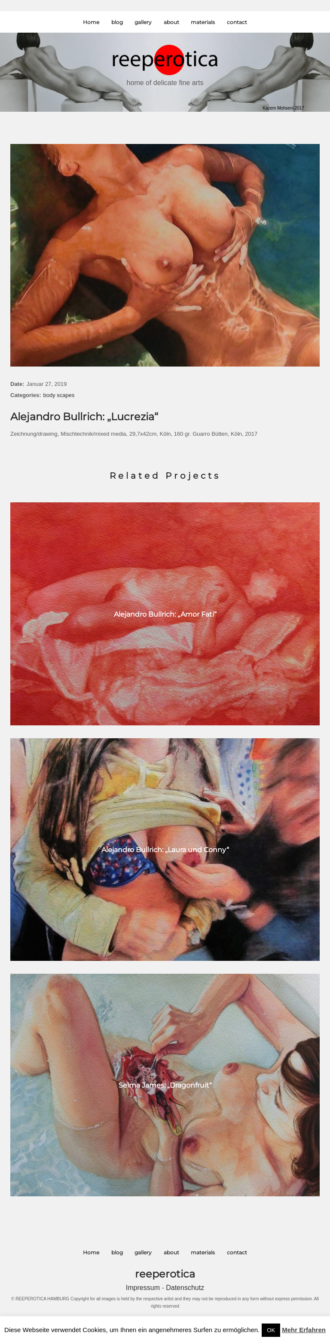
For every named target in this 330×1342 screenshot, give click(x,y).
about (171, 22)
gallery (143, 22)
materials (203, 22)
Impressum (144, 1287)
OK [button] (271, 1330)
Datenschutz (185, 1287)
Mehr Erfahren (304, 1329)
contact (237, 22)
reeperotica (165, 1274)
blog (117, 22)
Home (91, 22)
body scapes (59, 395)
